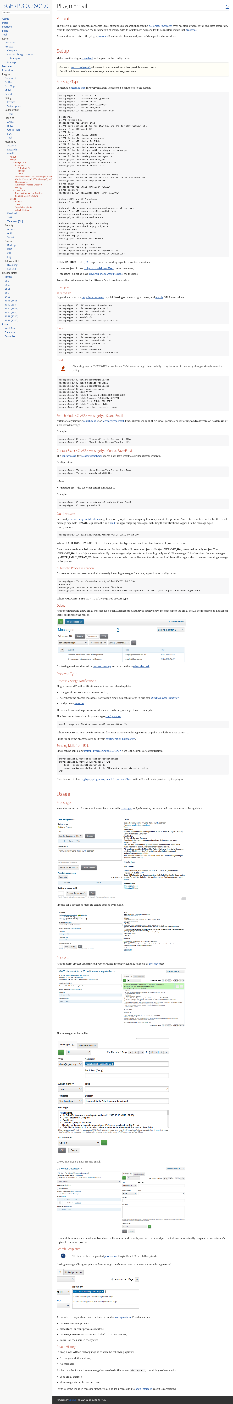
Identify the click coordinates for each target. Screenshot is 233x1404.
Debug (18, 187)
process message (102, 666)
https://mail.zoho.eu (93, 297)
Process (9, 46)
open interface (143, 1388)
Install (5, 22)
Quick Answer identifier (164, 697)
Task (9, 137)
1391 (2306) (11, 308)
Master (8, 276)
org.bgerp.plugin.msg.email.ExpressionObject (107, 779)
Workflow (10, 328)
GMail (20, 173)
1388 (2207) (11, 320)
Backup (11, 245)
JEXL (87, 262)
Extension (7, 70)
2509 (7, 284)
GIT (9, 253)
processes (191, 29)
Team (10, 113)
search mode (90, 420)
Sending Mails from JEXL (26, 195)
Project (6, 324)
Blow (10, 125)
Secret (10, 237)
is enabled (87, 58)
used (112, 522)
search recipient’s (80, 67)
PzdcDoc (73, 1399)
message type (78, 87)
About (5, 18)
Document (10, 78)
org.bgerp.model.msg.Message (106, 273)
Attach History (22, 209)
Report (8, 94)
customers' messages (160, 25)
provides (103, 36)
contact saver (68, 455)
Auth (9, 233)
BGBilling (12, 264)
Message (6, 66)
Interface (7, 26)
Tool (4, 34)
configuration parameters (120, 738)
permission (110, 1256)
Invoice (11, 102)
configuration (113, 716)
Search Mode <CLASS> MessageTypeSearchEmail (38, 176)
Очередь (12, 50)
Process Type (19, 190)
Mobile (8, 90)
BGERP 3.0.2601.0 (25, 6)
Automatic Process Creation (28, 184)
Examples (15, 58)
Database (10, 332)
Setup (5, 30)
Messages (17, 201)
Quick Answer (21, 181)
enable (159, 297)
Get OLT (11, 268)
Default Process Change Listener (102, 750)
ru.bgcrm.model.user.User (98, 268)
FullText (9, 82)
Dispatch (12, 149)
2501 (7, 292)
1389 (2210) (11, 316)
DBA (9, 249)
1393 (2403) (11, 300)
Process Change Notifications (29, 193)
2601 (7, 280)
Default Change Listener (20, 54)
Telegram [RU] (15, 221)
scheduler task (141, 666)
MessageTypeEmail (113, 420)
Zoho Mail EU (24, 168)
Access (10, 229)
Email (10, 153)
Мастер (11, 62)
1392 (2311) (11, 304)
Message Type (19, 162)
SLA (9, 133)
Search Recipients (23, 207)
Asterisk (11, 145)
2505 (7, 288)
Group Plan (13, 129)
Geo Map (10, 86)
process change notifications (83, 519)
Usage (13, 198)
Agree (10, 121)
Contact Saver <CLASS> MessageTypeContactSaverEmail (42, 179)
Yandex (21, 170)
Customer (10, 42)
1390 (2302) (11, 312)
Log (9, 257)
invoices (79, 703)
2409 (7, 296)
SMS (9, 217)
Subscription (14, 106)
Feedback (12, 213)
